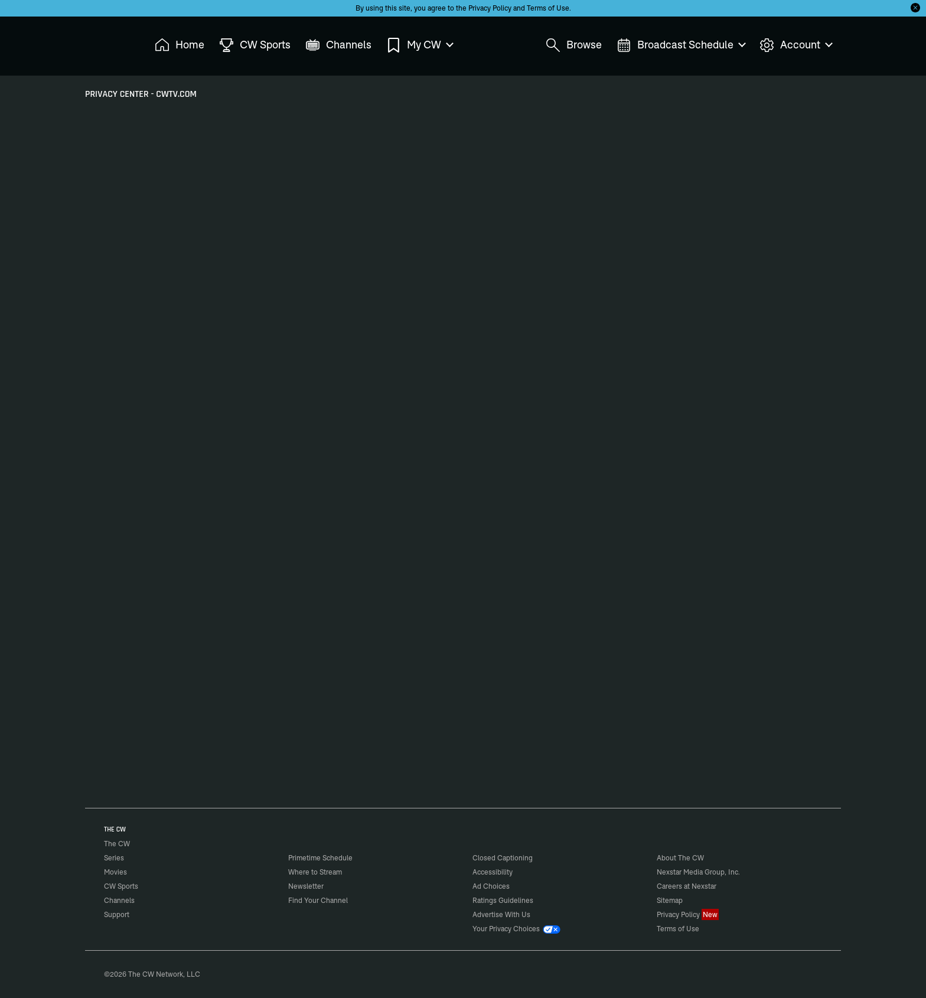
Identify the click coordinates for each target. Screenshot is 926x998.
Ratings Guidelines (502, 900)
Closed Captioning (502, 857)
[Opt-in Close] (915, 7)
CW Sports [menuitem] (255, 45)
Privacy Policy (489, 8)
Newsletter (306, 886)
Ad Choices (491, 886)
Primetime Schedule (320, 857)
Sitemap (670, 900)
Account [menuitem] (795, 45)
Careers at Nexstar (686, 886)
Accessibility (492, 871)
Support (116, 914)
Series (114, 857)
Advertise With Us (501, 914)
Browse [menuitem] (574, 45)
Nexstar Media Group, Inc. (698, 871)
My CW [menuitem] (419, 45)
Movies (115, 871)
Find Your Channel (318, 900)
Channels (119, 900)
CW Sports (121, 886)
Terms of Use (548, 8)
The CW (109, 42)
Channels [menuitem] (338, 45)
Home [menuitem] (179, 45)
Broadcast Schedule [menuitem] (681, 45)
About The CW (680, 857)
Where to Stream (315, 871)
